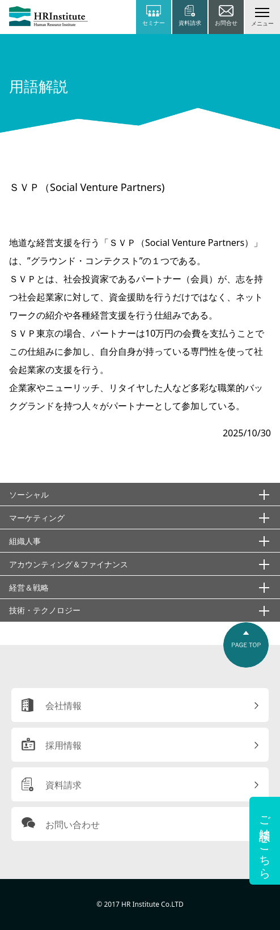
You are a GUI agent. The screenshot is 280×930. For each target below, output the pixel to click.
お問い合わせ (72, 824)
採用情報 (63, 745)
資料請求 (63, 785)
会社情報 (63, 705)
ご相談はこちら (265, 840)
